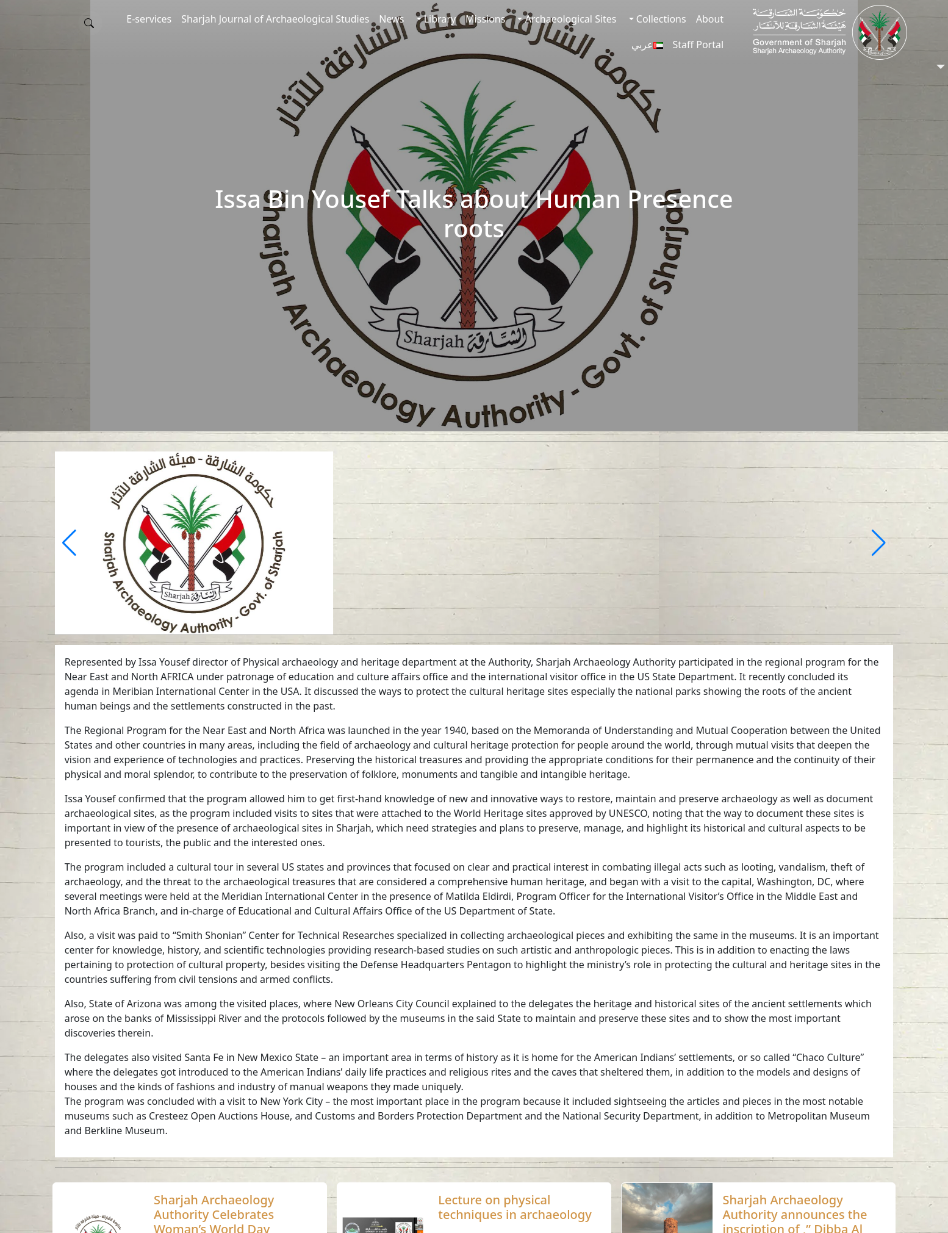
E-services (148, 19)
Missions (485, 19)
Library (439, 19)
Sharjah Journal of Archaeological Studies (275, 19)
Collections (660, 19)
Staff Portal (698, 44)
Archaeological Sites (569, 19)
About (710, 19)
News (391, 19)
